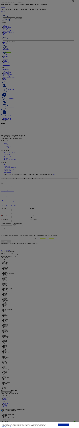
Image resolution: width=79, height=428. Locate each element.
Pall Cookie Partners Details (7, 426)
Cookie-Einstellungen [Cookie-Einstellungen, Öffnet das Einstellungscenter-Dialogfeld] (52, 424)
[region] (39, 425)
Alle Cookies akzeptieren (64, 424)
